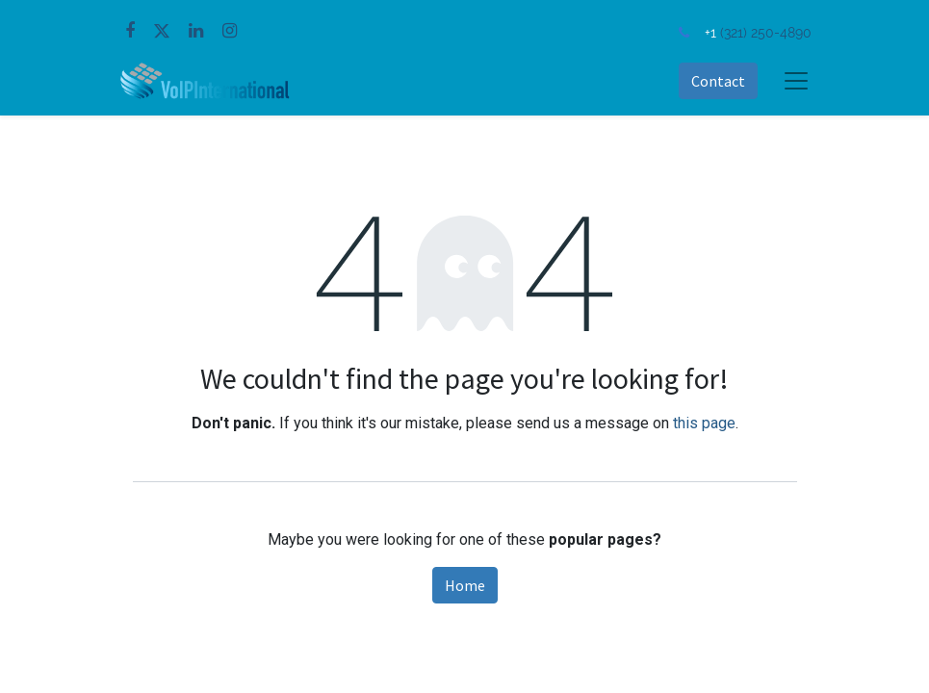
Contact (718, 80)
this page (704, 423)
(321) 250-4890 (766, 32)
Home (465, 585)
